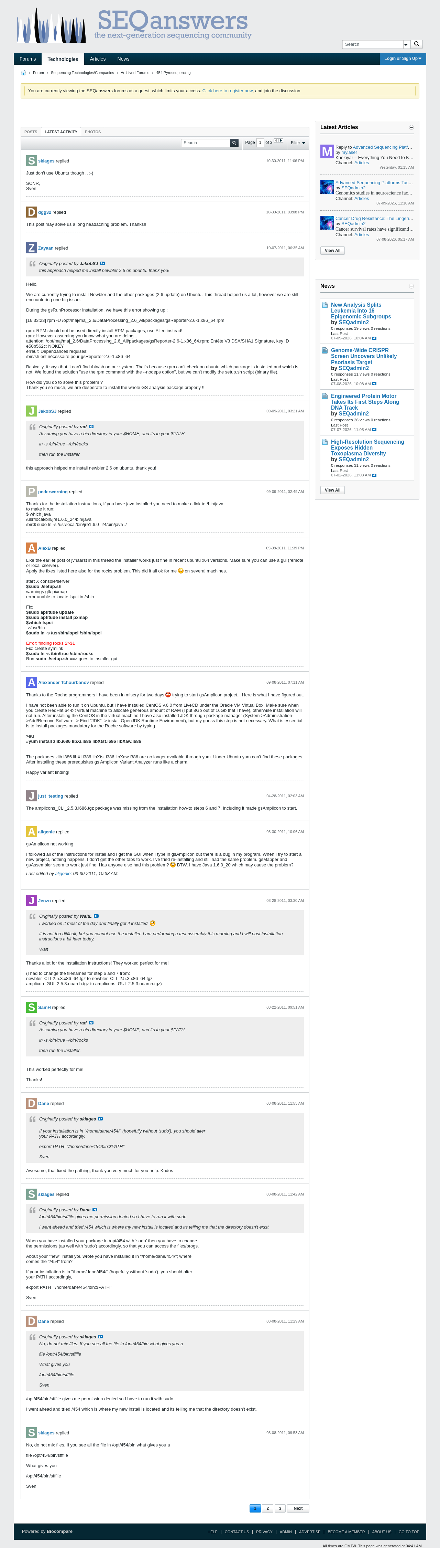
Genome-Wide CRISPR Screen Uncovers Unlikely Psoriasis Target (364, 356)
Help (213, 1532)
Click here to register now (227, 90)
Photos (93, 132)
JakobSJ (47, 411)
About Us (382, 1532)
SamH (44, 1007)
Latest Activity (61, 132)
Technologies (62, 59)
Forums (28, 59)
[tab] (31, 131)
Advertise (309, 1532)
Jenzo (44, 900)
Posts (30, 132)
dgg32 (44, 212)
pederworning (53, 491)
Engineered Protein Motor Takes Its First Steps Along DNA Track (365, 402)
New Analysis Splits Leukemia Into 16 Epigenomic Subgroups (361, 310)
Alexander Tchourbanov (63, 682)
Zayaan (46, 248)
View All (332, 250)
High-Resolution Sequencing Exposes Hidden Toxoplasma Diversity (367, 447)
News (124, 59)
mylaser (349, 152)
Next (298, 1508)
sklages (46, 161)
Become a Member (346, 1532)
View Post (102, 263)
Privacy (264, 1532)
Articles (98, 59)
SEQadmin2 (353, 187)
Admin (286, 1532)
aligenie (46, 831)
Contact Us (237, 1532)
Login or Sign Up (403, 58)
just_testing (50, 796)
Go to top (409, 1532)
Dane (43, 1103)
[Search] (376, 44)
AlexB (44, 548)
